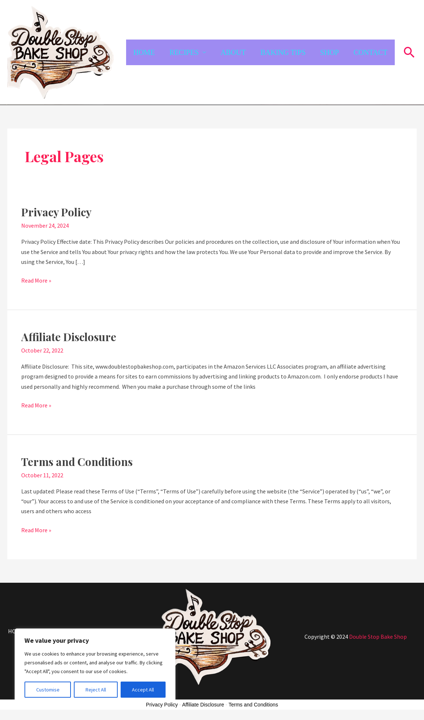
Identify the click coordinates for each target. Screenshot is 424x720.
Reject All (96, 689)
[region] (95, 666)
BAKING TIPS (283, 52)
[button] (409, 52)
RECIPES (184, 52)
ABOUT (233, 52)
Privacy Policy (57, 212)
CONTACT (370, 52)
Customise (48, 689)
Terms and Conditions (78, 461)
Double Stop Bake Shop (378, 636)
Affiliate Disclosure (70, 336)
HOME (144, 52)
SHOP (329, 52)
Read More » (36, 280)
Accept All (143, 689)
